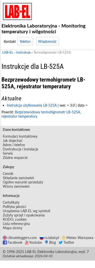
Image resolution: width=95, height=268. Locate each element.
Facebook (12, 242)
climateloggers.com (20, 237)
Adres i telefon (14, 145)
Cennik (8, 173)
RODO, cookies (15, 219)
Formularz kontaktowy (20, 136)
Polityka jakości (14, 206)
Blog (50, 242)
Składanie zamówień (18, 178)
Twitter (66, 242)
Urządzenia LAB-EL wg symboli (26, 211)
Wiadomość (47, 41)
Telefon (25, 41)
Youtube (33, 242)
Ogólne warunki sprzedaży (23, 182)
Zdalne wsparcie (15, 157)
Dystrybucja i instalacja (20, 149)
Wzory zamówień (16, 186)
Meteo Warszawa (77, 237)
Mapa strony (12, 228)
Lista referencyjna (16, 223)
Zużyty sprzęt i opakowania (24, 215)
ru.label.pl (49, 237)
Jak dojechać (13, 140)
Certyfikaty (11, 202)
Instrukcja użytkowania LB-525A (32, 105)
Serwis (8, 153)
